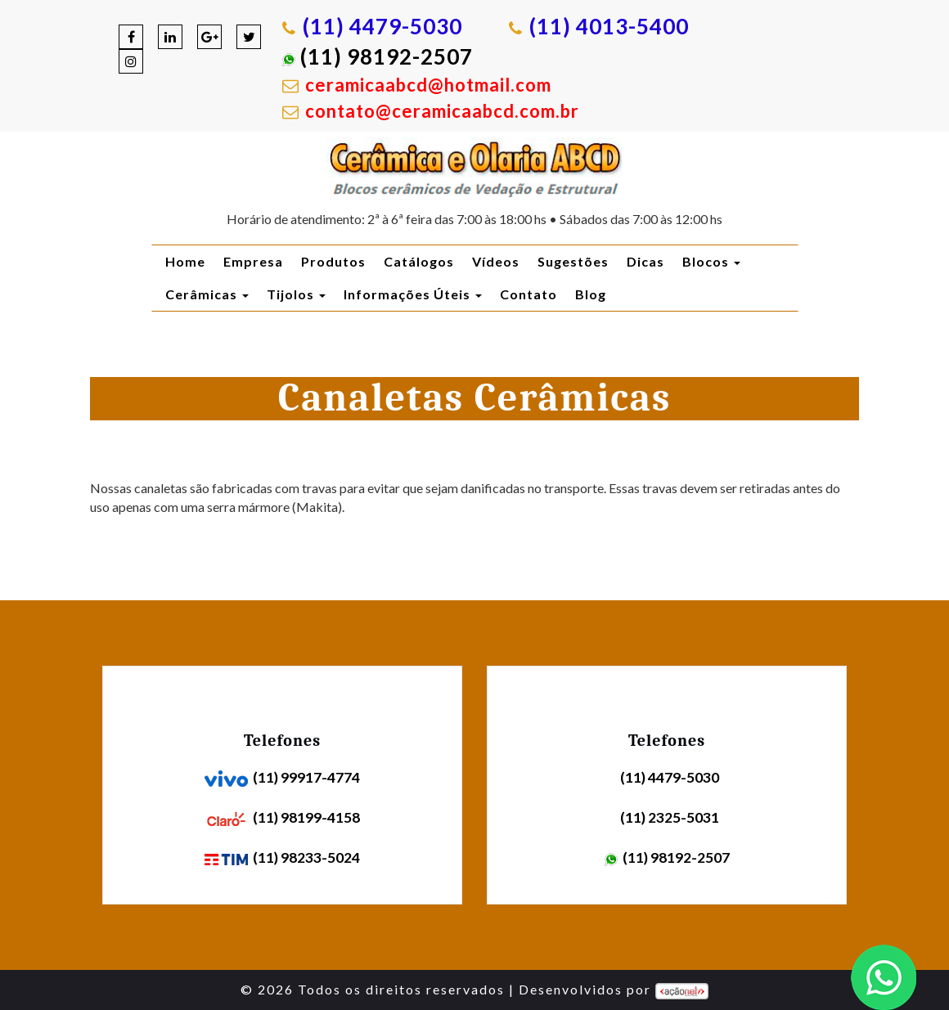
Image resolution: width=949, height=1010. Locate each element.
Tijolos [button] (296, 294)
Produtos (333, 261)
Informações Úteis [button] (413, 294)
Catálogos (419, 261)
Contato (528, 294)
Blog (590, 294)
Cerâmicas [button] (207, 294)
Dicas (645, 261)
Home (185, 261)
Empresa (253, 261)
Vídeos (495, 261)
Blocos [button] (711, 261)
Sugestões (573, 261)
